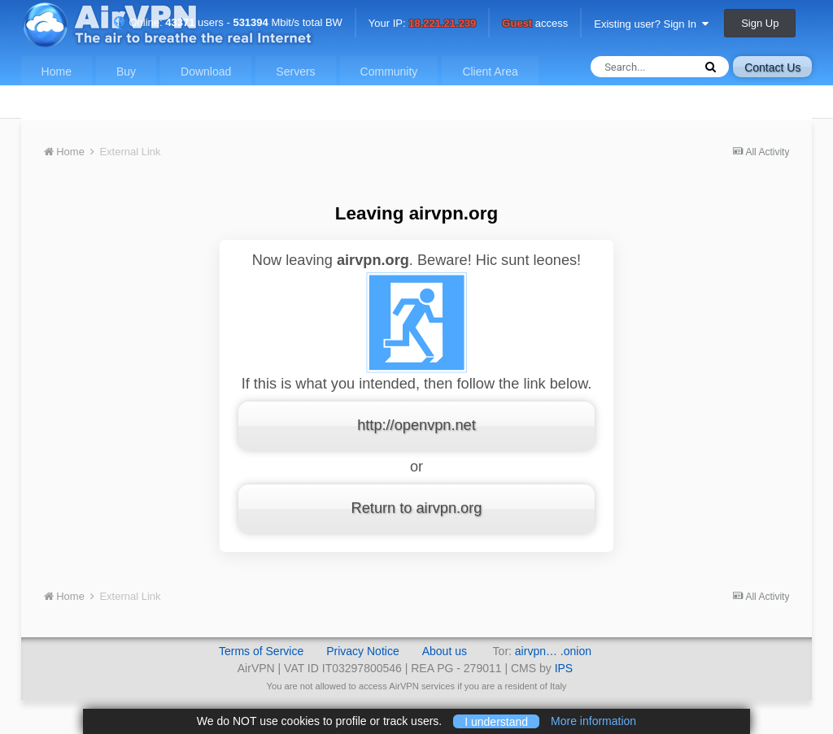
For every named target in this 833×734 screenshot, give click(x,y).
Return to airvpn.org (416, 508)
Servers (295, 71)
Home (56, 71)
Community (389, 71)
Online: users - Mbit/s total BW (227, 22)
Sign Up (759, 23)
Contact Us (772, 67)
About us (444, 651)
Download (206, 71)
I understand (496, 720)
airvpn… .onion (553, 651)
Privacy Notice (362, 651)
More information (593, 720)
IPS (564, 668)
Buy (126, 71)
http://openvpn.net (416, 425)
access (535, 24)
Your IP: (423, 24)
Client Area (489, 71)
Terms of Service (261, 651)
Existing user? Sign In (651, 24)
